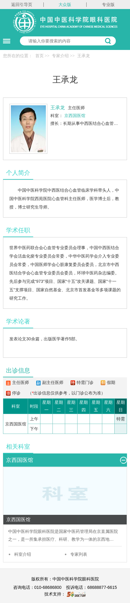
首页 (39, 56)
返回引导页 (21, 4)
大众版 (65, 4)
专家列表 (78, 554)
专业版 (108, 4)
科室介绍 (22, 554)
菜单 (5, 38)
